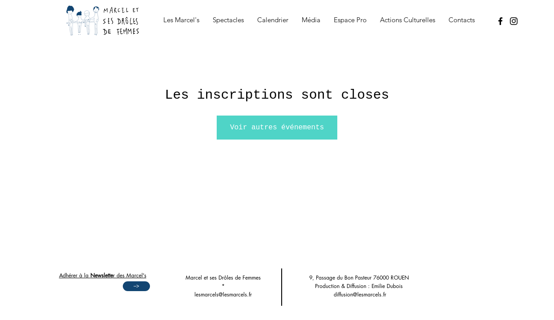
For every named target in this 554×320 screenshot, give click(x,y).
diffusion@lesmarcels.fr (360, 294)
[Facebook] (500, 21)
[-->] (136, 286)
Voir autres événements (277, 128)
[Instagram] (514, 21)
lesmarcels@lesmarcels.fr (223, 294)
